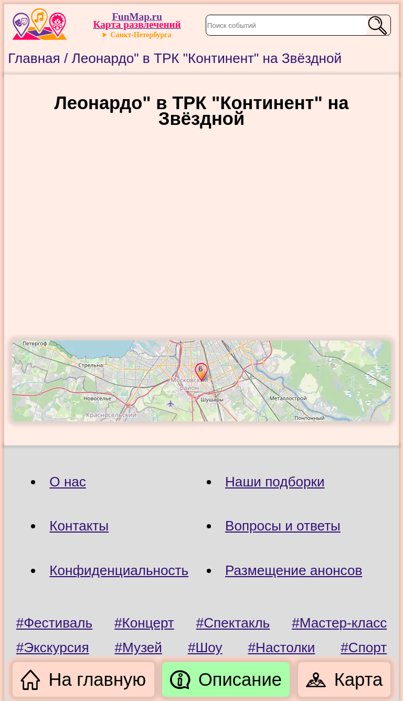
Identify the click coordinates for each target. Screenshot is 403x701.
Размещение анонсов (293, 570)
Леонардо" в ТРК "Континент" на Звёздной (207, 58)
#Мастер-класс (339, 623)
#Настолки (281, 647)
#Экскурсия (52, 647)
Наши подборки (274, 482)
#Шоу (205, 647)
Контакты (79, 526)
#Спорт (364, 647)
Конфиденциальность (118, 570)
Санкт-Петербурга (141, 35)
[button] (200, 372)
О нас (67, 482)
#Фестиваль (54, 623)
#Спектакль (233, 623)
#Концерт (144, 623)
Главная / (39, 58)
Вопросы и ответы (283, 526)
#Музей (138, 647)
